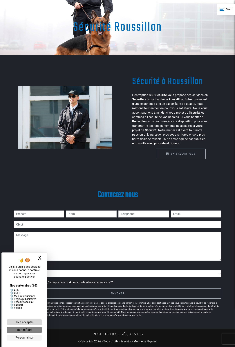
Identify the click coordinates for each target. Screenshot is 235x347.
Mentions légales (145, 342)
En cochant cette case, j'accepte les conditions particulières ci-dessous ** (65, 282)
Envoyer (117, 293)
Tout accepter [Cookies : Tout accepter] (24, 322)
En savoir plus (180, 154)
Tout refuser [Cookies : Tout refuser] (24, 330)
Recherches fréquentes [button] (117, 334)
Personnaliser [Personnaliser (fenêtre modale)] (24, 337)
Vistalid (87, 342)
